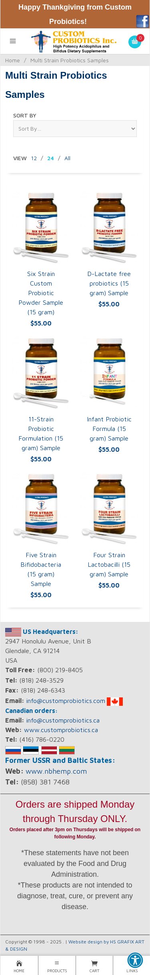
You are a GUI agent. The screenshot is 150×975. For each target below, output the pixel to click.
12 (34, 158)
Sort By (24, 115)
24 (50, 158)
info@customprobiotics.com (65, 700)
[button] (135, 960)
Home (12, 60)
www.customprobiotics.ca (61, 729)
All (67, 158)
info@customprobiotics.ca (63, 720)
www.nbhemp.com (56, 771)
